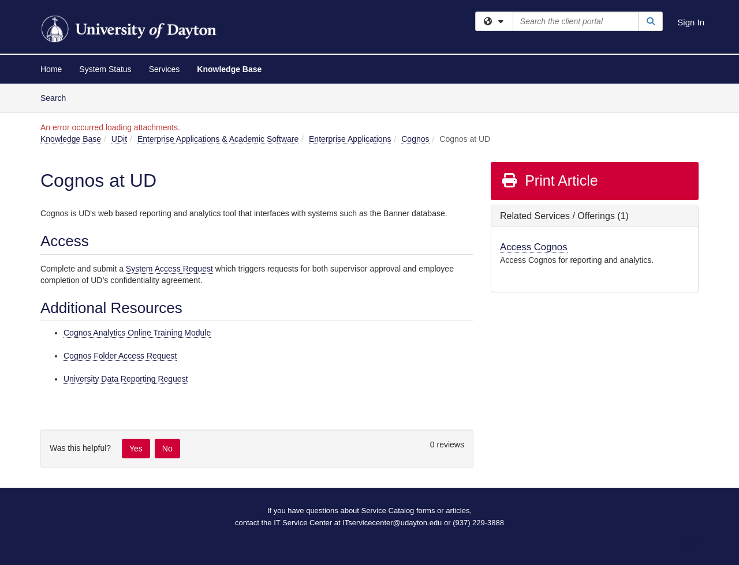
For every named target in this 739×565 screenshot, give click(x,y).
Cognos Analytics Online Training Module (137, 332)
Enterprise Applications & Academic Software (217, 139)
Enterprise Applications (350, 139)
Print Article (549, 180)
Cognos (415, 139)
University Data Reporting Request (126, 378)
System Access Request (169, 268)
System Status (105, 69)
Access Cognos (534, 247)
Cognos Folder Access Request (120, 355)
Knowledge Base (229, 69)
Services (164, 69)
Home (51, 69)
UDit (119, 139)
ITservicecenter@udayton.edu (392, 522)
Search (57, 97)
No (167, 448)
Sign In (690, 22)
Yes (136, 448)
